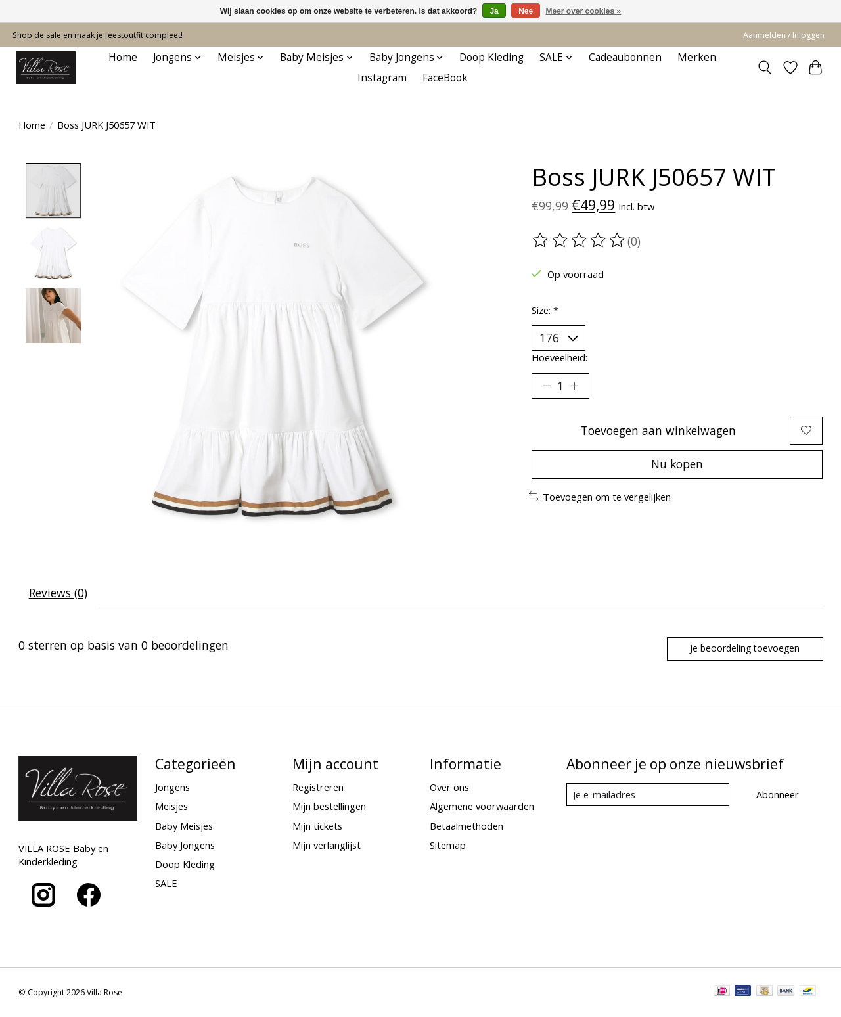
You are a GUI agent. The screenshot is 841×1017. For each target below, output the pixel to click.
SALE (166, 883)
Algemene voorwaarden (482, 807)
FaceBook (445, 78)
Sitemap (448, 845)
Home (122, 57)
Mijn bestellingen (329, 807)
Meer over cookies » (584, 11)
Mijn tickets (317, 826)
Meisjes (171, 807)
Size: (545, 310)
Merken (696, 57)
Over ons (449, 787)
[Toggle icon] (764, 67)
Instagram (382, 78)
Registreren (318, 787)
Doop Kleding (491, 57)
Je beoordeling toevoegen (743, 649)
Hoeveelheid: (559, 357)
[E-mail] (647, 795)
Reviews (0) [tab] (58, 592)
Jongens (172, 787)
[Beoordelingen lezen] (579, 240)
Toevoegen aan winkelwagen (658, 431)
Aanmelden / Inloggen (784, 35)
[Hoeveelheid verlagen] (546, 386)
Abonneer (777, 795)
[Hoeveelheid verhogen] (575, 386)
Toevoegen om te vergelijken (600, 498)
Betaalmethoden (466, 826)
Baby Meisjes (184, 826)
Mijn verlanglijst (326, 845)
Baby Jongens (185, 845)
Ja (493, 11)
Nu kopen (677, 465)
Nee (525, 11)
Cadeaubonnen (625, 57)
